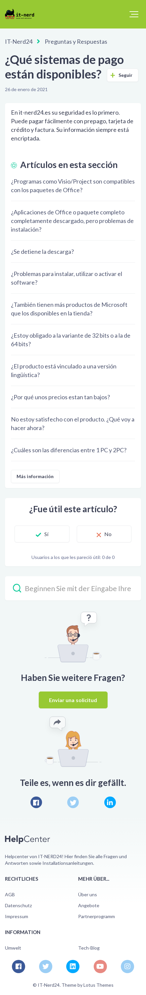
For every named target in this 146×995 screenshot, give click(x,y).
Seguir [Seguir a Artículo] (126, 75)
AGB (10, 894)
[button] (134, 14)
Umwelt (13, 948)
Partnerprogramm (96, 916)
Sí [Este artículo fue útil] (46, 534)
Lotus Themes (98, 985)
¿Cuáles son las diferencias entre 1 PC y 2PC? (68, 450)
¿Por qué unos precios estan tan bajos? (60, 397)
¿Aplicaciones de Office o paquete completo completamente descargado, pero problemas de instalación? (72, 220)
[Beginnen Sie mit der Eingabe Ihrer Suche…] (73, 588)
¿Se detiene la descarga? (42, 251)
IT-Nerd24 (18, 41)
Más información (35, 476)
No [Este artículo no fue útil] (108, 534)
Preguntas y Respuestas (76, 41)
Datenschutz (18, 905)
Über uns (87, 894)
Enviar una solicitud (73, 700)
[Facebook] (36, 802)
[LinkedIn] (110, 802)
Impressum (16, 916)
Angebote (88, 905)
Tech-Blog (89, 948)
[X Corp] (73, 802)
